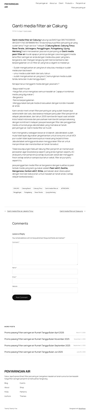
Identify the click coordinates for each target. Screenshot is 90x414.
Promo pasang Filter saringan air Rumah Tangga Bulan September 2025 (37, 345)
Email (14, 277)
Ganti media (27, 31)
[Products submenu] (73, 3)
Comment (16, 242)
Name (14, 268)
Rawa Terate (39, 192)
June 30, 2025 (81, 352)
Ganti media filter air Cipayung (71, 211)
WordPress (82, 408)
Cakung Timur (38, 188)
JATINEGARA (65, 188)
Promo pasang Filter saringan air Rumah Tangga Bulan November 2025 (36, 339)
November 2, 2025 (79, 339)
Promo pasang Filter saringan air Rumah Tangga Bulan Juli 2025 (33, 352)
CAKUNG (16, 188)
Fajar (20, 31)
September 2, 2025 (79, 345)
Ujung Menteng (51, 192)
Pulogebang (28, 192)
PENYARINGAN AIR (17, 371)
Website (14, 286)
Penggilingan (17, 192)
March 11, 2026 (81, 332)
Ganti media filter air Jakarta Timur (20, 211)
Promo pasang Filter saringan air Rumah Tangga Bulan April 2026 (34, 332)
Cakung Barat (26, 188)
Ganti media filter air (51, 188)
